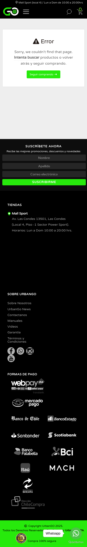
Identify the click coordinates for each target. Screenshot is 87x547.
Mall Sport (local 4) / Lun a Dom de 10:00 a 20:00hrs (49, 2)
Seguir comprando (43, 74)
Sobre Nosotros (19, 303)
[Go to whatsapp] (76, 533)
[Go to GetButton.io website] (75, 542)
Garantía (14, 332)
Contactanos (17, 315)
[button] (26, 11)
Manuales (14, 321)
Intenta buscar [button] (26, 57)
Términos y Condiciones (16, 340)
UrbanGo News (19, 309)
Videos (12, 327)
